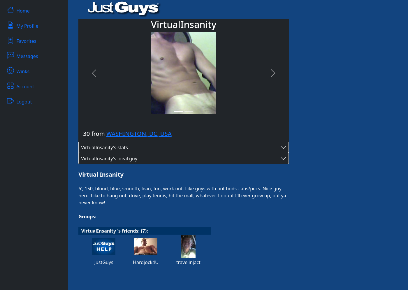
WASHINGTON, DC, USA (139, 134)
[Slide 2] (188, 111)
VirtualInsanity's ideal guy (109, 158)
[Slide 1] (178, 111)
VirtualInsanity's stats (104, 147)
